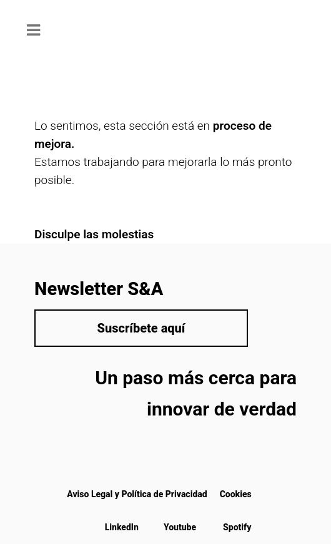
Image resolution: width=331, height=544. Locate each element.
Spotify (237, 527)
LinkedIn (122, 527)
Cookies (236, 494)
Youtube (180, 527)
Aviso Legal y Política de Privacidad (137, 494)
